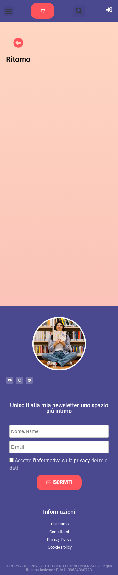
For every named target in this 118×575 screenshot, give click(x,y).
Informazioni (59, 511)
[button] (8, 11)
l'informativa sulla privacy (61, 460)
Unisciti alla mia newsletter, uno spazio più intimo (59, 408)
